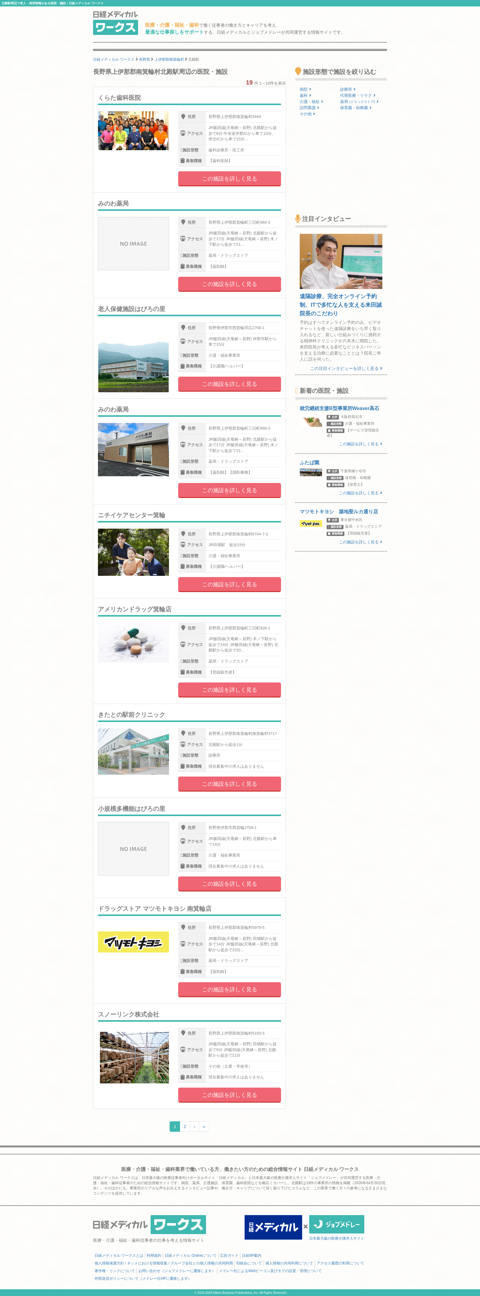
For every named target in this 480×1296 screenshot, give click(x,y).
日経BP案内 (251, 1255)
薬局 (359, 101)
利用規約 (154, 1255)
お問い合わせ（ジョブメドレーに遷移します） (177, 1271)
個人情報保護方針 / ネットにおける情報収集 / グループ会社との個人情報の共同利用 (164, 1263)
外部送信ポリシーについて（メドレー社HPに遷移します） (143, 1278)
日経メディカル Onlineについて (191, 1255)
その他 (307, 114)
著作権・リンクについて (115, 1271)
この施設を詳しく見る (229, 179)
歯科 (305, 95)
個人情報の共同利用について (289, 1263)
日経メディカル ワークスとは (119, 1255)
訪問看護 (309, 107)
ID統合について (249, 1263)
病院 (305, 89)
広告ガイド (229, 1255)
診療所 (348, 89)
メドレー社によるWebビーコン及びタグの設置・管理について (270, 1271)
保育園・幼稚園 (356, 107)
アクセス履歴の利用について (340, 1263)
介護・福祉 (311, 101)
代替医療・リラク (358, 95)
